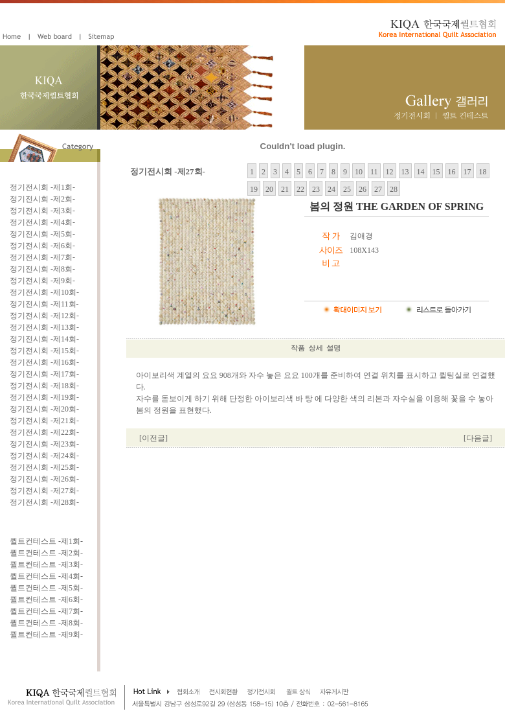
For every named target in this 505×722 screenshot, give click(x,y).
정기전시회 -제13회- (44, 327)
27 (378, 189)
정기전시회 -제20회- (44, 408)
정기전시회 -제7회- (42, 257)
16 (452, 171)
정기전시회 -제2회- (42, 199)
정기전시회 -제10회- (44, 292)
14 (421, 171)
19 (254, 189)
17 (467, 171)
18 (483, 171)
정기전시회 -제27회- (44, 490)
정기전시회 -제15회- (44, 350)
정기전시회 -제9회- (42, 280)
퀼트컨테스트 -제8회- (46, 622)
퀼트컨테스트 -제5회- (46, 587)
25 (347, 189)
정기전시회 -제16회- (44, 362)
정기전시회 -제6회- (42, 245)
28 (394, 189)
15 (436, 171)
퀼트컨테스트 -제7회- (46, 611)
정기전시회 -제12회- (44, 315)
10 (359, 171)
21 (285, 189)
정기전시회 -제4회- (42, 222)
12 (390, 171)
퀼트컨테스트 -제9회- (46, 634)
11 (374, 171)
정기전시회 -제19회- (44, 397)
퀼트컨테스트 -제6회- (46, 599)
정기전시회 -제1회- (42, 187)
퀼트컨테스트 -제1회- (46, 541)
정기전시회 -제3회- (42, 210)
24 (331, 189)
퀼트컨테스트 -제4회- (46, 576)
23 (316, 189)
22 (300, 189)
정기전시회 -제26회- (44, 478)
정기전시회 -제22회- (44, 432)
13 (405, 171)
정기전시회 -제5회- (42, 234)
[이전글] (153, 438)
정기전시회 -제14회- (44, 339)
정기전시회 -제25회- (44, 467)
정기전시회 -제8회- (42, 269)
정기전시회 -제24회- (44, 455)
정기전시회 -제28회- (44, 502)
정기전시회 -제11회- (44, 304)
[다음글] (478, 438)
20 (269, 189)
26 (362, 189)
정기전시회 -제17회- (44, 373)
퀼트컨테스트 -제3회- (46, 564)
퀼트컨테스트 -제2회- (46, 552)
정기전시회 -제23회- (44, 443)
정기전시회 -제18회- (44, 385)
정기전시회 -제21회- (44, 420)
